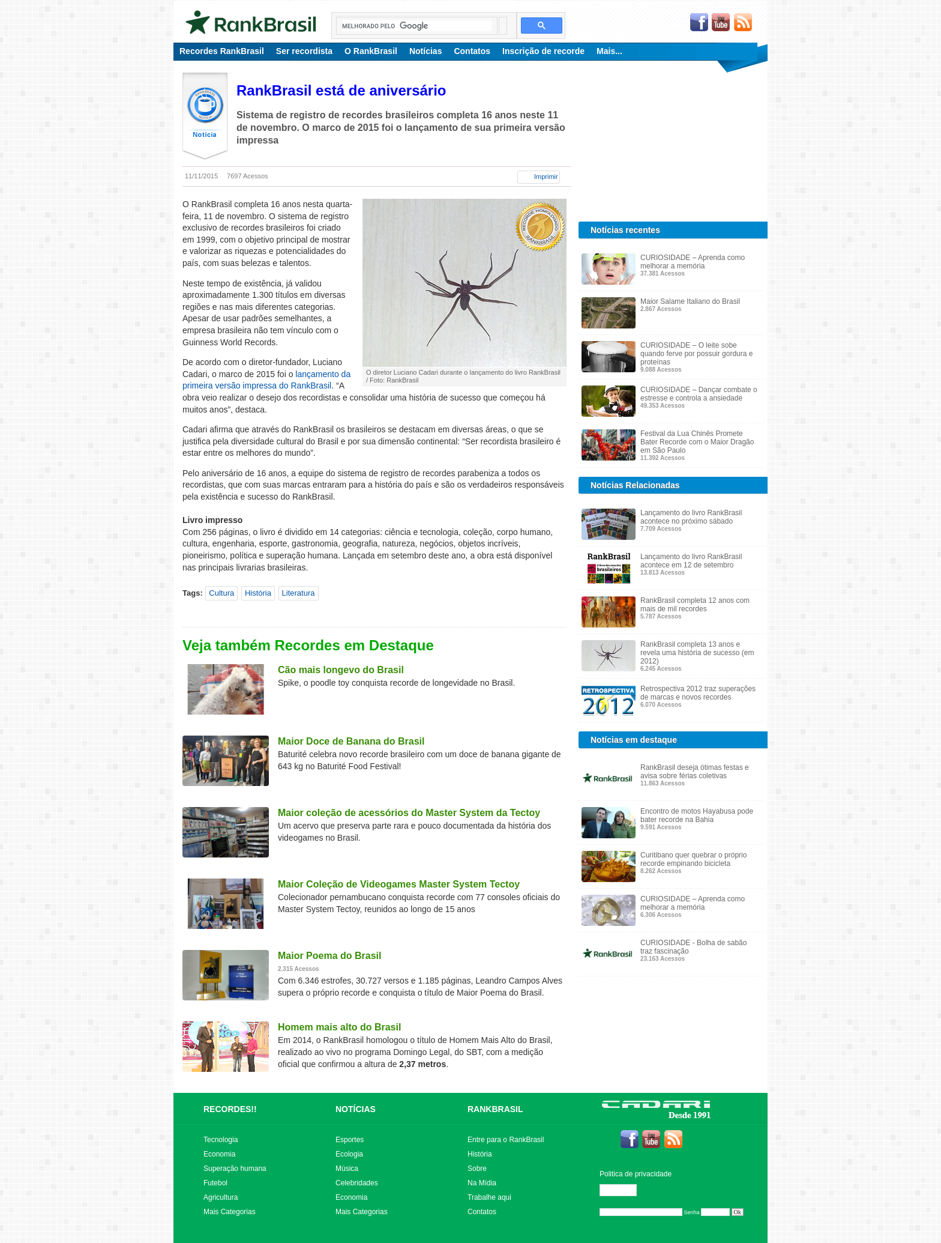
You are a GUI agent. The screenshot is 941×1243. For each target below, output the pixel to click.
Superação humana (234, 1168)
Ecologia (349, 1154)
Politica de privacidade (636, 1174)
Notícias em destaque (634, 740)
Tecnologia (220, 1140)
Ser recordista (304, 51)
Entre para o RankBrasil (505, 1140)
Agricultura (220, 1197)
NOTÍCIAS (355, 1109)
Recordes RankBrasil (221, 51)
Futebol (215, 1183)
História (258, 592)
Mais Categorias (229, 1212)
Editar (623, 1190)
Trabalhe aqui (489, 1197)
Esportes (349, 1140)
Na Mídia (481, 1183)
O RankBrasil (370, 51)
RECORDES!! (230, 1109)
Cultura (221, 592)
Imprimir (546, 176)
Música (346, 1168)
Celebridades (356, 1183)
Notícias (425, 51)
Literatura (298, 592)
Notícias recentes (625, 230)
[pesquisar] (417, 25)
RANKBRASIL (495, 1109)
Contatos (472, 51)
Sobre (477, 1168)
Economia (219, 1154)
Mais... (609, 51)
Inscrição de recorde (543, 51)
